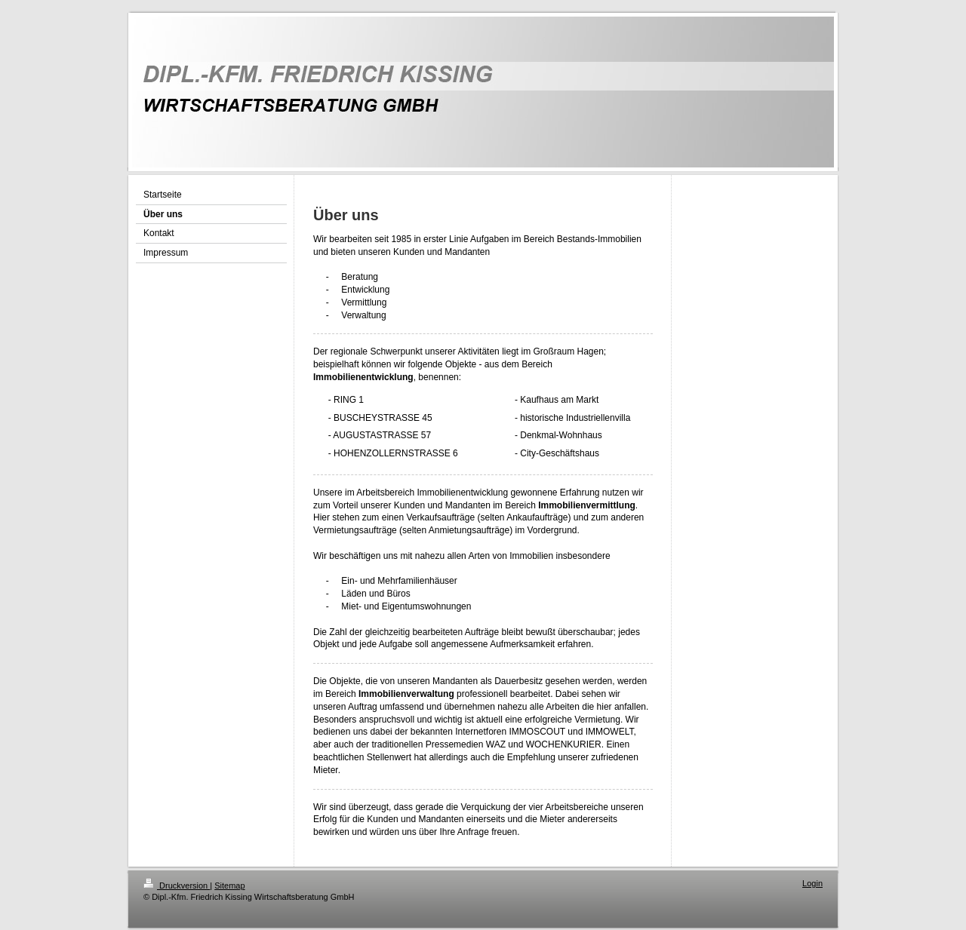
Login (812, 883)
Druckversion (176, 885)
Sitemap (229, 885)
